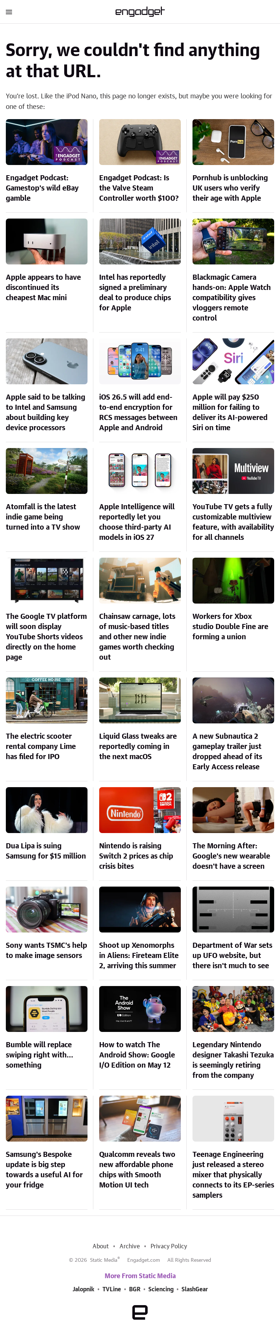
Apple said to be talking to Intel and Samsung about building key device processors (45, 413)
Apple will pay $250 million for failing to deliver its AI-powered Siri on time (230, 413)
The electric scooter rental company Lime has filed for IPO (41, 747)
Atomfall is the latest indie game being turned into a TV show (43, 517)
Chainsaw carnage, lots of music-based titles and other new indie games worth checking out (137, 637)
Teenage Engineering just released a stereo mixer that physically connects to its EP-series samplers (233, 1175)
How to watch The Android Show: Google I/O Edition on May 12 (137, 1055)
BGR (134, 1289)
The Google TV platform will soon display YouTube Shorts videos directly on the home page (46, 637)
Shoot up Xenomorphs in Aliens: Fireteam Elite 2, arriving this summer (139, 956)
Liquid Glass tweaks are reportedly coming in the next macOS (138, 747)
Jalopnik (83, 1289)
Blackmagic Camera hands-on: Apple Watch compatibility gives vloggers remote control (231, 298)
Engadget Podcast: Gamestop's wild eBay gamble (42, 188)
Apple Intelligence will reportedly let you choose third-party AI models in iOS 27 (137, 522)
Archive (129, 1246)
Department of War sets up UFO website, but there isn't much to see (232, 956)
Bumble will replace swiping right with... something (39, 1055)
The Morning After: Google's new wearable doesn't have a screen (231, 856)
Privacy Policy (169, 1246)
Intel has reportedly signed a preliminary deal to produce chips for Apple (135, 293)
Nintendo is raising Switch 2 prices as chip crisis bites (136, 856)
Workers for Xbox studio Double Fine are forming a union (230, 627)
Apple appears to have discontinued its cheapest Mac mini (43, 288)
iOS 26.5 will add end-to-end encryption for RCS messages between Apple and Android (138, 413)
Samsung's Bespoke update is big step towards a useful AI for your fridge (44, 1170)
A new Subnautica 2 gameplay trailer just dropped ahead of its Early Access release (227, 752)
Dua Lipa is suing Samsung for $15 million (46, 851)
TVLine (111, 1289)
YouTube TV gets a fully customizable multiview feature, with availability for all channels (233, 522)
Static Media (103, 1260)
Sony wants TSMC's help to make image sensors (46, 950)
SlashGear (195, 1289)
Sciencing (161, 1289)
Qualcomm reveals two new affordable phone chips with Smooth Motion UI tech (137, 1170)
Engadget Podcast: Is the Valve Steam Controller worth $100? (139, 188)
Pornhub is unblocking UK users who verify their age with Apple (230, 188)
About (101, 1246)
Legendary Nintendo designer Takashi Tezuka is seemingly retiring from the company (233, 1060)
